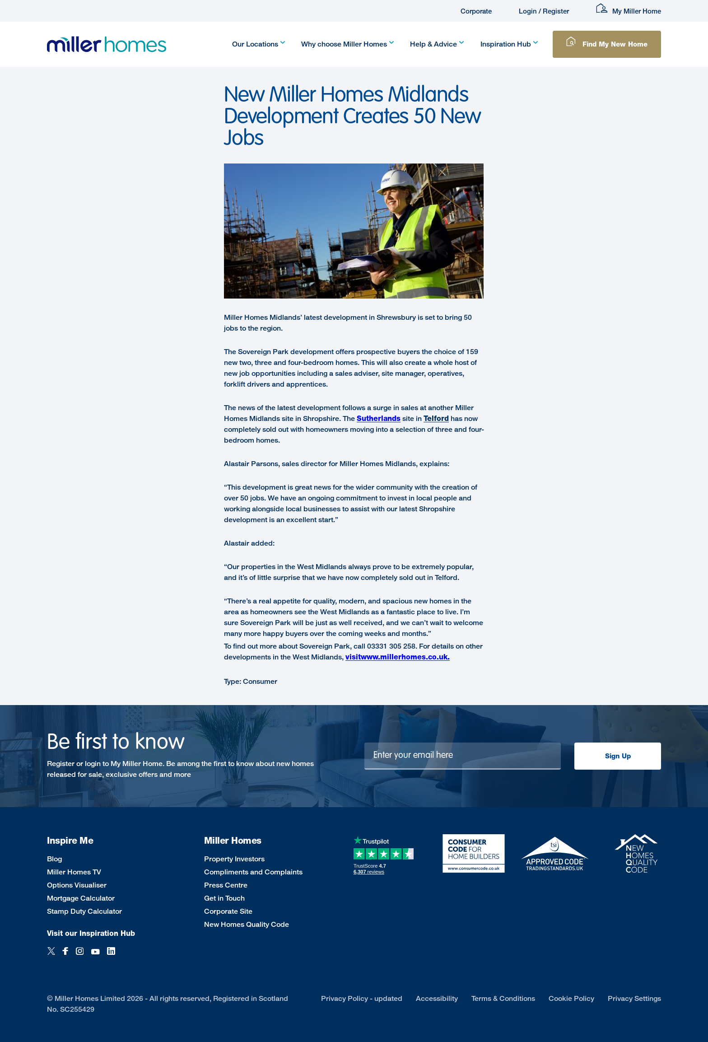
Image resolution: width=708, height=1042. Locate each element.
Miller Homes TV (74, 872)
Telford (436, 418)
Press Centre (225, 885)
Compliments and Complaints (253, 872)
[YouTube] (95, 956)
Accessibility (437, 998)
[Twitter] (51, 956)
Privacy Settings (634, 998)
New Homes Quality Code (246, 924)
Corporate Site (228, 911)
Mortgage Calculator (81, 898)
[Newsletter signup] (462, 756)
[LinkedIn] (111, 956)
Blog (54, 859)
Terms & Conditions (503, 998)
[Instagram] (79, 956)
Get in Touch (224, 898)
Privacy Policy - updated (361, 998)
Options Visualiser (77, 885)
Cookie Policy (571, 998)
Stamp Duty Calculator (84, 911)
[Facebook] (65, 956)
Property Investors (234, 859)
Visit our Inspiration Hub (91, 933)
